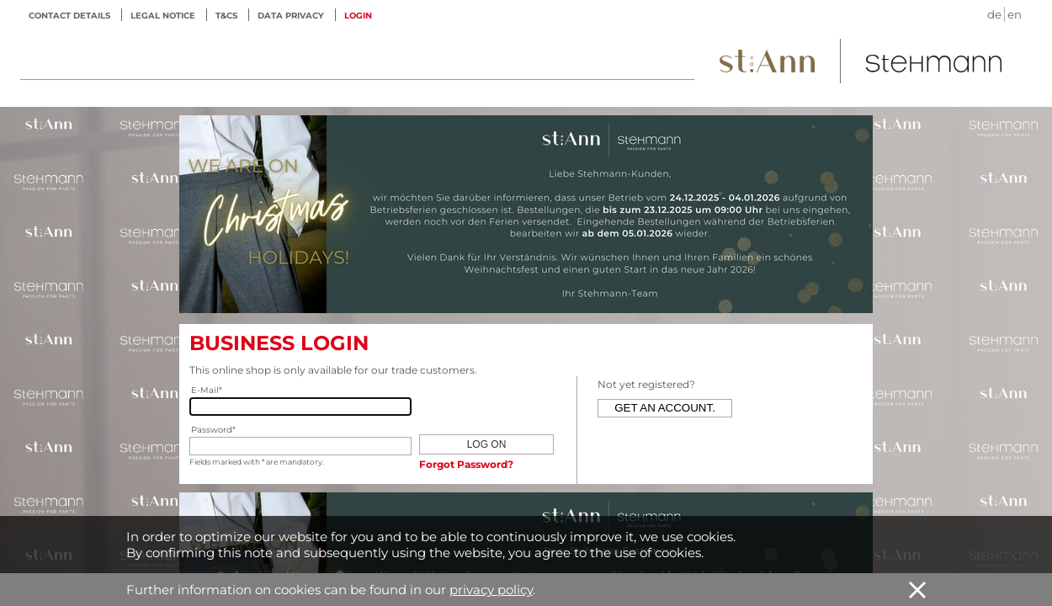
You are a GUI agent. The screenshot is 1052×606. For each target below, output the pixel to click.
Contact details (69, 15)
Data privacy (291, 15)
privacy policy (491, 590)
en (1014, 14)
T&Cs (226, 15)
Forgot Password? (466, 464)
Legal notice (162, 15)
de (994, 14)
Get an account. (664, 407)
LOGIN (358, 15)
